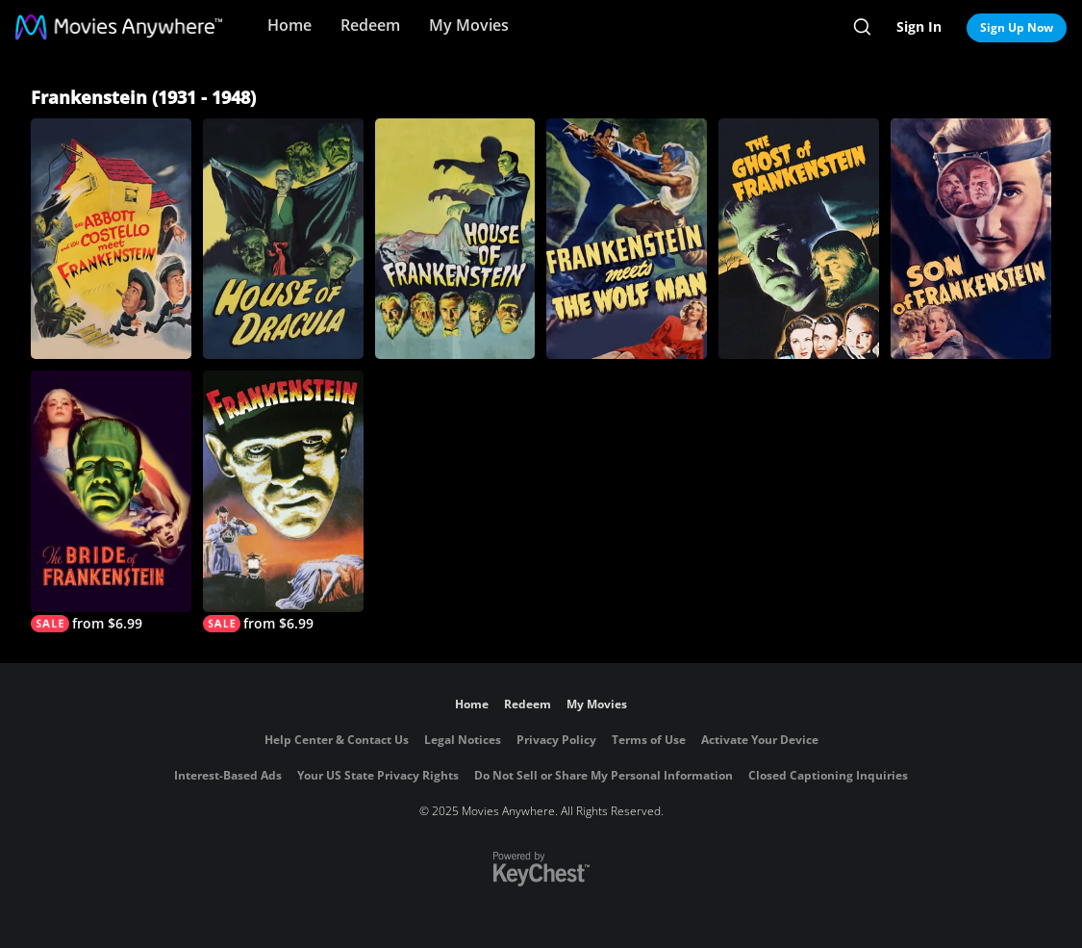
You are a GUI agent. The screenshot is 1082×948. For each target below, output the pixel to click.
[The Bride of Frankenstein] (111, 501)
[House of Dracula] (283, 238)
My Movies (469, 25)
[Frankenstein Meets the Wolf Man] (626, 238)
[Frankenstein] (283, 501)
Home (289, 25)
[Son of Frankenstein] (971, 238)
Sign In (919, 26)
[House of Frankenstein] (455, 238)
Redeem (370, 25)
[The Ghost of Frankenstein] (798, 238)
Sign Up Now (1016, 27)
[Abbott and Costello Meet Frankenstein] (111, 238)
